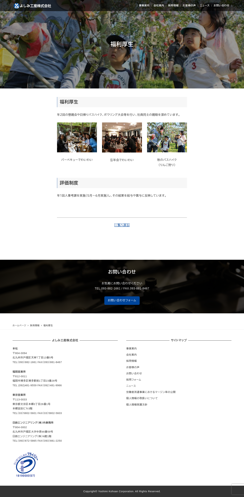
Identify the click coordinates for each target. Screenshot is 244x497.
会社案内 (131, 354)
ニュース (131, 385)
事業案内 (131, 348)
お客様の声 (132, 367)
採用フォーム (133, 379)
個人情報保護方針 (136, 404)
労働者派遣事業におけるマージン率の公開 (151, 392)
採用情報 (131, 361)
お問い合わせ (134, 373)
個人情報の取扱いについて (142, 398)
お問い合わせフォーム (122, 300)
